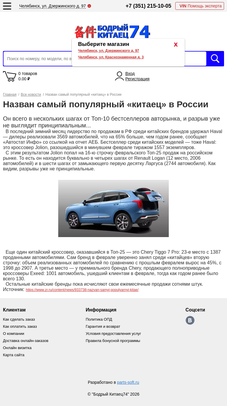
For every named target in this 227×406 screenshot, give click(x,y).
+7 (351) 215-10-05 (148, 6)
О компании (13, 333)
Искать (215, 59)
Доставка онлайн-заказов (25, 340)
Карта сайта (13, 355)
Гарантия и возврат (103, 326)
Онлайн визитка (17, 348)
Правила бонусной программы (113, 340)
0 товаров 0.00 (27, 76)
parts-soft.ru (128, 382)
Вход (130, 73)
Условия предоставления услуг (113, 333)
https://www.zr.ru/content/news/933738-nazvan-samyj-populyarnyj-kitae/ (82, 290)
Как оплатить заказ (20, 326)
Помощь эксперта (200, 6)
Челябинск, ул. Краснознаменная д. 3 (111, 57)
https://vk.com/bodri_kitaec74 (190, 320)
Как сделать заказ (19, 319)
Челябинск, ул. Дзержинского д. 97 (108, 51)
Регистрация (137, 78)
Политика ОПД (99, 319)
